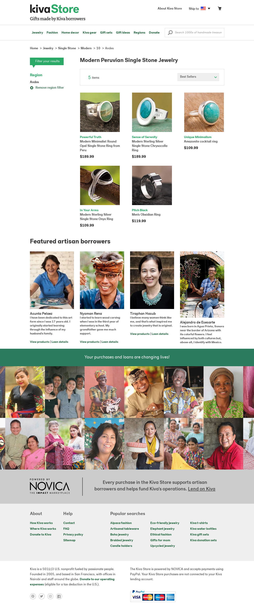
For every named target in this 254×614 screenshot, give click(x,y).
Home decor (70, 32)
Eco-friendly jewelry (164, 523)
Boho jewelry (119, 534)
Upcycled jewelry (162, 546)
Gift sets (106, 32)
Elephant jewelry (162, 529)
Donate (154, 32)
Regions (139, 32)
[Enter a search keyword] (194, 32)
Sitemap (69, 540)
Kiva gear (90, 32)
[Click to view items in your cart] (219, 9)
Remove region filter (47, 87)
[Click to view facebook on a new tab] (60, 596)
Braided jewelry (121, 540)
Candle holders (121, 546)
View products (39, 342)
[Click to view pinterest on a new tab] (34, 596)
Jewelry (37, 32)
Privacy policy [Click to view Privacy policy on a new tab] (73, 534)
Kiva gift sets (199, 534)
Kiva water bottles (203, 529)
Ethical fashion (161, 534)
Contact (69, 523)
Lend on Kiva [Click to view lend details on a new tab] (201, 489)
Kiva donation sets (203, 540)
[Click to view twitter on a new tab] (43, 596)
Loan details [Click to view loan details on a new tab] (60, 342)
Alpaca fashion (121, 523)
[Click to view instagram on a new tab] (51, 596)
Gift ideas (123, 32)
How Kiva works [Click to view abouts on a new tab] (41, 523)
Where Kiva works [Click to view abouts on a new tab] (43, 529)
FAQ (66, 529)
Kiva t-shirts (199, 523)
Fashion (52, 32)
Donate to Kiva (40, 534)
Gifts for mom (160, 540)
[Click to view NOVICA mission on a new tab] (50, 486)
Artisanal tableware (124, 529)
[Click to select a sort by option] (198, 77)
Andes (34, 82)
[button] (170, 33)
